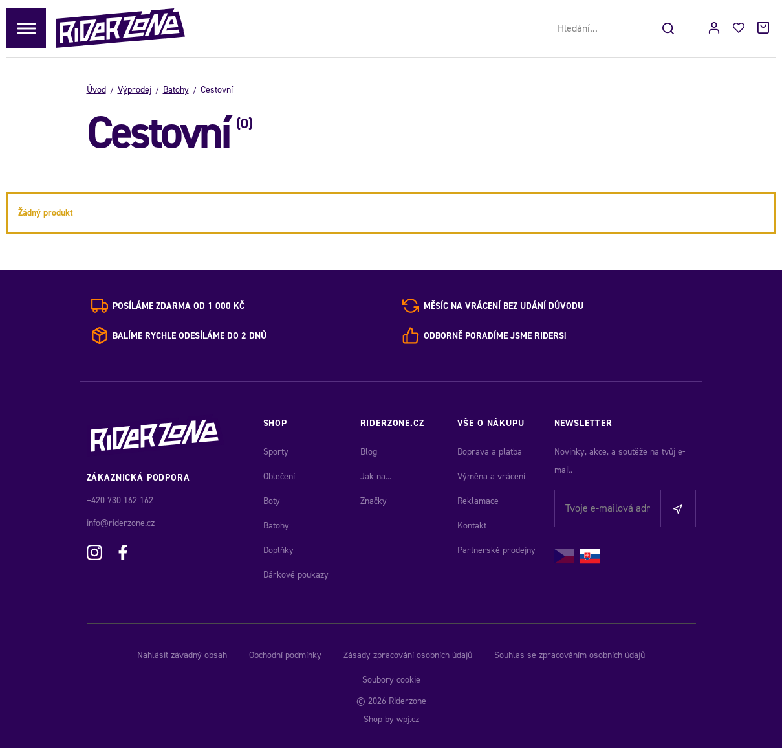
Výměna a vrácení (491, 476)
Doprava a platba (489, 452)
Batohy (176, 90)
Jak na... (375, 476)
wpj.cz (407, 719)
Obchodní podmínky (285, 655)
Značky (373, 501)
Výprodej (134, 90)
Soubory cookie (391, 680)
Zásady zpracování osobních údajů (407, 655)
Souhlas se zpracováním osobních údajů (569, 655)
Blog (368, 452)
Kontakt (471, 525)
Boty (271, 501)
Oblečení (279, 476)
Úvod (96, 90)
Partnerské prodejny (496, 550)
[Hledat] (669, 28)
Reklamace (478, 501)
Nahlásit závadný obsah (182, 655)
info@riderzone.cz (121, 523)
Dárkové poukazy (296, 575)
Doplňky (278, 550)
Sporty (275, 452)
